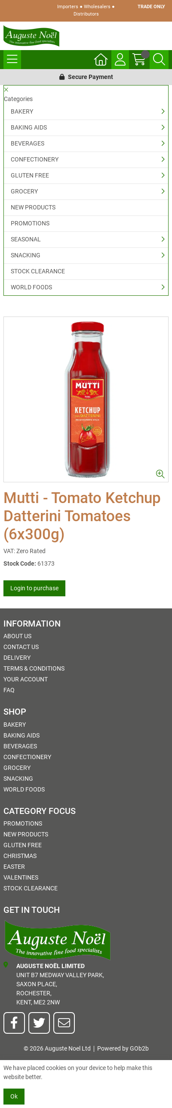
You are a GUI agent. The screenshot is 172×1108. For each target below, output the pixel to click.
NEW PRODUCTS (33, 207)
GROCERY (24, 191)
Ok (14, 1096)
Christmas (20, 855)
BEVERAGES (27, 143)
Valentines (20, 877)
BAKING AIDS (29, 127)
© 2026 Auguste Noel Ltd (57, 1048)
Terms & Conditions (33, 668)
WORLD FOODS (31, 287)
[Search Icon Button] (159, 59)
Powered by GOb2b (123, 1048)
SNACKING (25, 255)
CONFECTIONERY (34, 159)
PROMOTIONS (30, 223)
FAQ (9, 690)
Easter (14, 866)
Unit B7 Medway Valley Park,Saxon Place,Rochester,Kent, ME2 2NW (53, 984)
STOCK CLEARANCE (38, 271)
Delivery (17, 657)
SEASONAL (26, 239)
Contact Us (21, 646)
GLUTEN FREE (30, 175)
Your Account (25, 679)
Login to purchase (34, 588)
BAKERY (22, 111)
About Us (17, 636)
